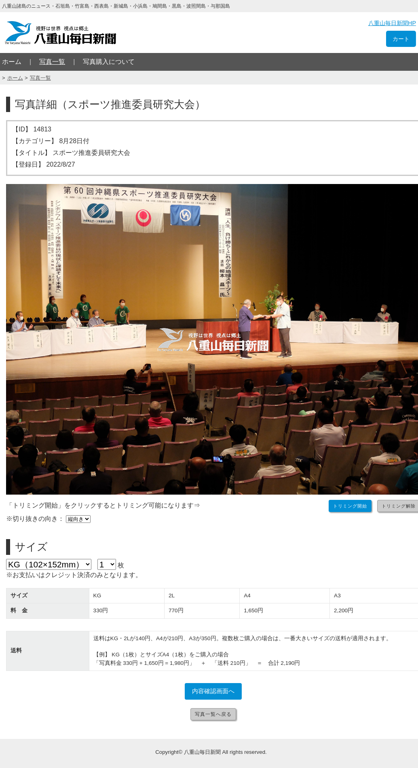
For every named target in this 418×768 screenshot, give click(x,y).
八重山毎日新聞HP (392, 23)
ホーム (11, 61)
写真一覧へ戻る (213, 714)
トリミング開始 (350, 506)
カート (401, 39)
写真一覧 (52, 61)
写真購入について (109, 61)
